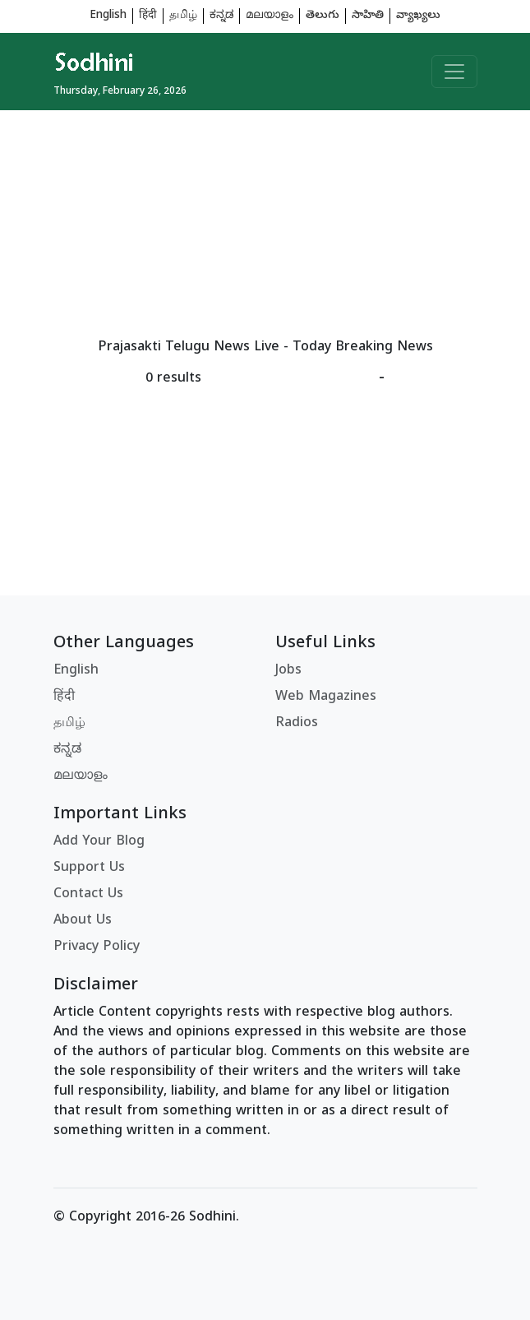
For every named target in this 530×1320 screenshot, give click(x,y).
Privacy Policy (96, 947)
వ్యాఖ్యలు (418, 16)
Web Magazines (325, 697)
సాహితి (368, 16)
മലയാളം (269, 16)
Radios (296, 724)
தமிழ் (183, 16)
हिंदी (148, 16)
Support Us (89, 868)
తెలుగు (322, 16)
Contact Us (88, 895)
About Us (82, 921)
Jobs (288, 671)
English (108, 16)
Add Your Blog (99, 842)
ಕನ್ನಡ (221, 16)
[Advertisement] (265, 225)
